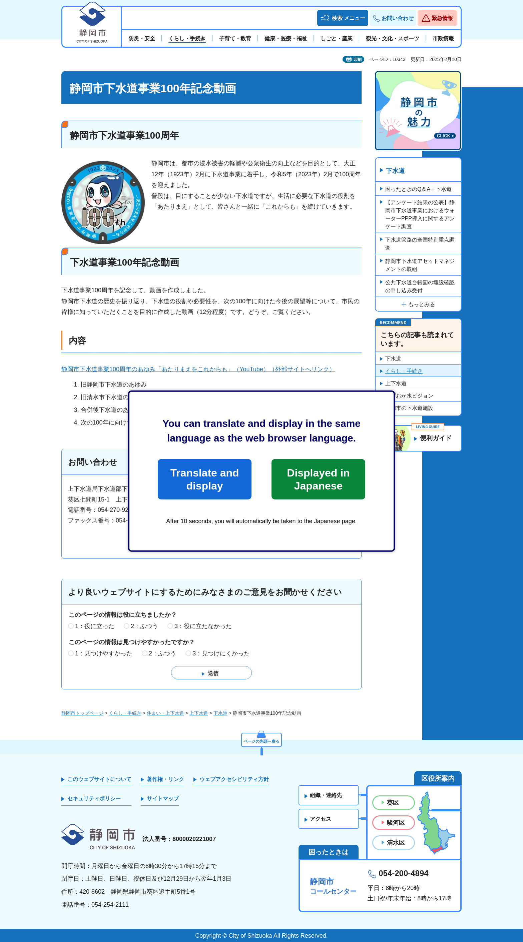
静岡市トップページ (82, 713)
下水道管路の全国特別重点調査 (420, 244)
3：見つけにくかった (221, 653)
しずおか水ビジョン (409, 396)
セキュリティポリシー (94, 799)
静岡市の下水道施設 (409, 408)
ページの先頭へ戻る (261, 740)
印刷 (358, 59)
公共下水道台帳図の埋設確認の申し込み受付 (420, 287)
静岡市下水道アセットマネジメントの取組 (420, 265)
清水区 (396, 843)
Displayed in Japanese (318, 479)
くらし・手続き (404, 371)
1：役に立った (94, 626)
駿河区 (396, 823)
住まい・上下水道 (165, 713)
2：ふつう (144, 626)
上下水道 (396, 384)
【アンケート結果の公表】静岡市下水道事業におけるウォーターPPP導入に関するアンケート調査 (420, 215)
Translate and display (204, 479)
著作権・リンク (165, 779)
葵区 (393, 802)
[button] (342, 18)
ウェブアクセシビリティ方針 (234, 779)
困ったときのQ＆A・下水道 (418, 189)
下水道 (396, 171)
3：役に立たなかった (203, 626)
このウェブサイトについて (99, 779)
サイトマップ (163, 799)
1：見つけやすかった (103, 653)
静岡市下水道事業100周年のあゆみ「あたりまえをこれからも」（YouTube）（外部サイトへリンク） (198, 369)
